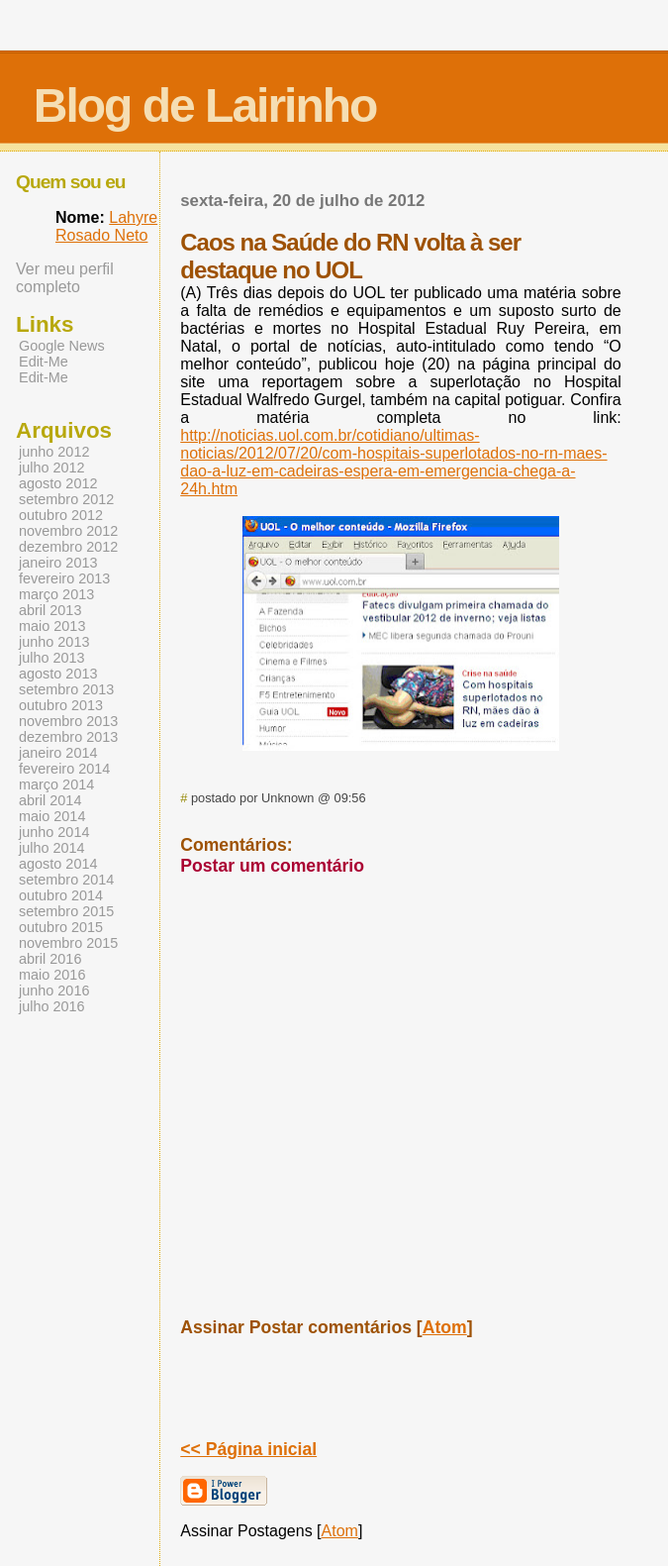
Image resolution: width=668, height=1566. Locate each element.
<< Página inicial (248, 1449)
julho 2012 (52, 467)
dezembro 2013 (68, 737)
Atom (445, 1327)
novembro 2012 (68, 531)
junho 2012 (54, 452)
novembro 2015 (68, 943)
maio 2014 (52, 816)
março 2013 (56, 594)
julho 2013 (52, 658)
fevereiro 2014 (64, 769)
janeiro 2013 (58, 563)
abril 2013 (50, 610)
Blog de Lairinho (205, 105)
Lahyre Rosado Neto (106, 226)
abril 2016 (50, 959)
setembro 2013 (66, 689)
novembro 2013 (68, 721)
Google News (62, 346)
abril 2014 (50, 800)
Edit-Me (43, 361)
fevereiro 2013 (64, 578)
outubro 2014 (61, 895)
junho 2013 (54, 642)
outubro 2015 (61, 927)
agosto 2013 (58, 673)
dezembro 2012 (68, 547)
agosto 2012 (58, 483)
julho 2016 (52, 1006)
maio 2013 (52, 626)
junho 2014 (54, 832)
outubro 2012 (61, 515)
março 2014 (56, 784)
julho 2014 (52, 848)
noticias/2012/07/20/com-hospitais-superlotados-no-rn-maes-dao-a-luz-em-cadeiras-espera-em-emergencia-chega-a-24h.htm (393, 462)
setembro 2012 (66, 499)
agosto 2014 (58, 864)
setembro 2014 (66, 879)
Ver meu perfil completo (65, 278)
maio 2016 (52, 975)
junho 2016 (54, 990)
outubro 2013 (61, 705)
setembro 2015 (66, 911)
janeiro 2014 (58, 753)
